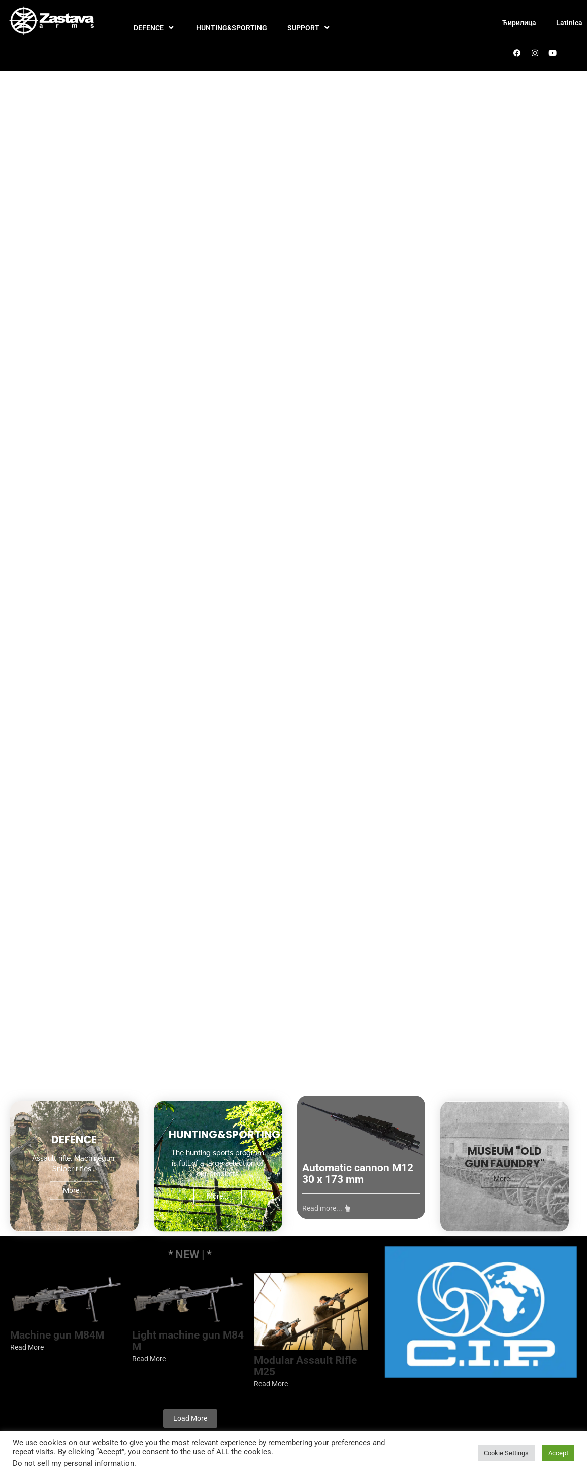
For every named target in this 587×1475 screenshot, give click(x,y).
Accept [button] (558, 1453)
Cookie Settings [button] (506, 1453)
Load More (190, 1418)
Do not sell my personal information (73, 1463)
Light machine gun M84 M (187, 1341)
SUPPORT (309, 28)
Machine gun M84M (57, 1335)
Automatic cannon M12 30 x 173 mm (357, 1173)
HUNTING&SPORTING (231, 28)
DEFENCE (155, 28)
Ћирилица (519, 23)
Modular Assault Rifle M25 (303, 1366)
